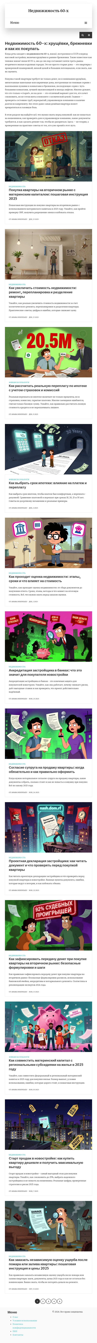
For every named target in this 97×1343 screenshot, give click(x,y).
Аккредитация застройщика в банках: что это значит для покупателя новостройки (45, 672)
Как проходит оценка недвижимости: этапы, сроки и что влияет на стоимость (45, 579)
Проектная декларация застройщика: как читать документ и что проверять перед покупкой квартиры (48, 865)
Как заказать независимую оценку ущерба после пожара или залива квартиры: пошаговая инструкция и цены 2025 (48, 1264)
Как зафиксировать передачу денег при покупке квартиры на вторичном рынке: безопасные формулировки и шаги (48, 963)
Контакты (18, 1335)
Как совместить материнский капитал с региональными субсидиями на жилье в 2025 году (46, 1064)
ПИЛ (15, 1331)
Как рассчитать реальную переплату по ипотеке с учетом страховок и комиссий (48, 388)
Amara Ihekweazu (19, 219)
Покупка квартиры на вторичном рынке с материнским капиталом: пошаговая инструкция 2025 (48, 194)
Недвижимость (17, 187)
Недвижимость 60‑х (48, 10)
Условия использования (25, 1320)
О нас (15, 1317)
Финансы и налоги (19, 382)
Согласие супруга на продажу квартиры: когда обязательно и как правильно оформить (46, 769)
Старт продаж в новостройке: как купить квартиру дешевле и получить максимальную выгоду (46, 1162)
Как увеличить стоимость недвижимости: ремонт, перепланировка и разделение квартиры (43, 292)
